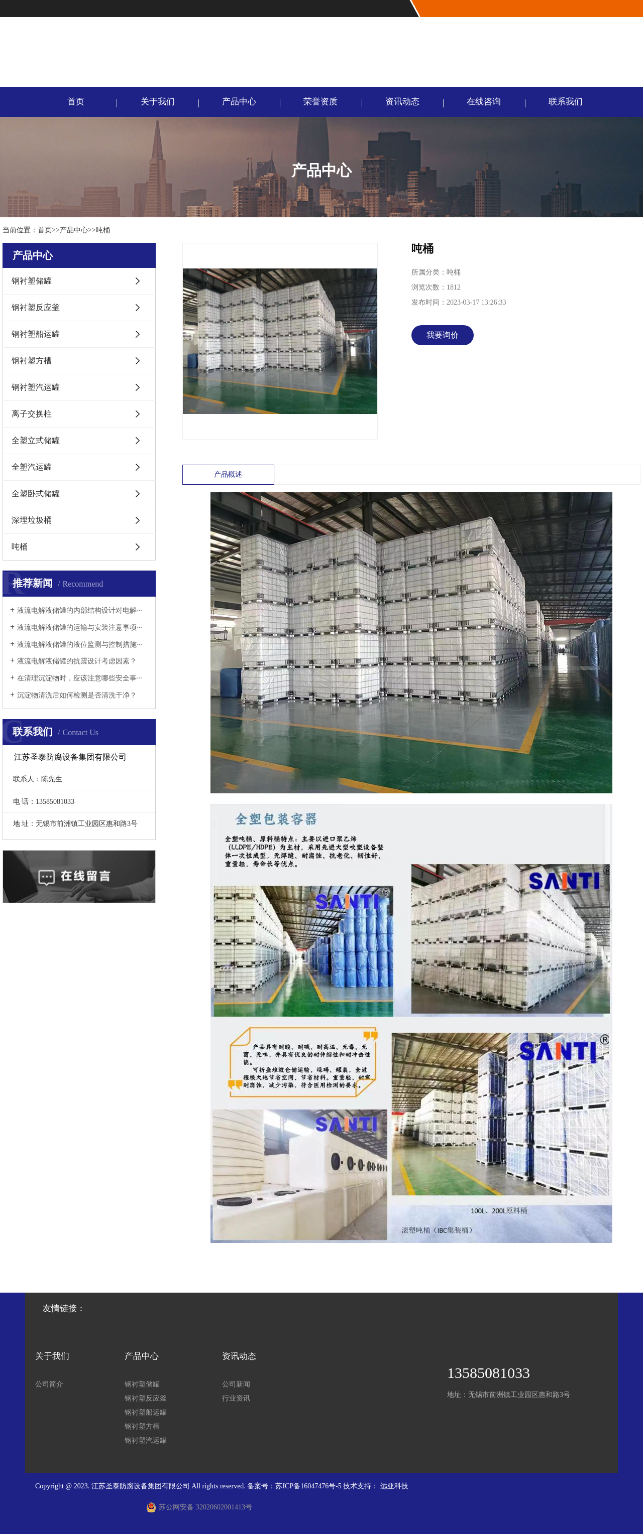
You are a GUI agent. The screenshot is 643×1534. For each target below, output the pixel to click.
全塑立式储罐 (36, 440)
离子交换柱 (32, 413)
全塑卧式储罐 (36, 493)
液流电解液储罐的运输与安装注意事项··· (79, 627)
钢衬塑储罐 (32, 280)
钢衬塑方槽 (32, 360)
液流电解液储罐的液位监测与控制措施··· (79, 644)
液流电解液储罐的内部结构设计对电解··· (79, 610)
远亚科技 (394, 1486)
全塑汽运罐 (32, 467)
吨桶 (103, 230)
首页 (75, 101)
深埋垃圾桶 (32, 520)
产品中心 (239, 101)
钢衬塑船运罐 (36, 334)
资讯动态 (402, 101)
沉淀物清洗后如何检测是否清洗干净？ (77, 695)
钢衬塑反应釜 (36, 307)
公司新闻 (236, 1384)
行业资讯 (236, 1398)
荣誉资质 (320, 101)
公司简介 (49, 1384)
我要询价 (442, 335)
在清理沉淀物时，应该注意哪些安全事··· (79, 678)
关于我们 (158, 101)
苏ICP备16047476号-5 (308, 1486)
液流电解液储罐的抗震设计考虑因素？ (77, 661)
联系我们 (566, 101)
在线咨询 (484, 101)
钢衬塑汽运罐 (36, 387)
